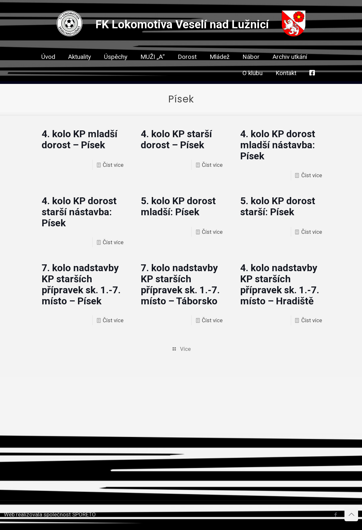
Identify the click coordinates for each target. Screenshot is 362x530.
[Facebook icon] (335, 515)
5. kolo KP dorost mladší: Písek (178, 206)
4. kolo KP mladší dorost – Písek (79, 139)
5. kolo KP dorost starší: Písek (277, 206)
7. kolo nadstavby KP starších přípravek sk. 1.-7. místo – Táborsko (180, 284)
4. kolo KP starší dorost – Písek (176, 139)
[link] (187, 68)
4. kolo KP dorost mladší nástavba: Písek (277, 145)
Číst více (113, 165)
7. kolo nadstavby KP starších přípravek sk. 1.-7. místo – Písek (81, 284)
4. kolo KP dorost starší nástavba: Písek (79, 212)
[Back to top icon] (351, 514)
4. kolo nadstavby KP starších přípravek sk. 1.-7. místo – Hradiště (279, 284)
